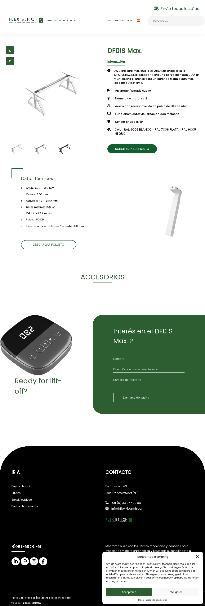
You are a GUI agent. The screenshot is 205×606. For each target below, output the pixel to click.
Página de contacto (24, 506)
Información (116, 61)
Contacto (126, 20)
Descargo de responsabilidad (54, 597)
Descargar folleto (48, 245)
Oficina (52, 20)
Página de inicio (21, 486)
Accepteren (129, 592)
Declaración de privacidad (152, 599)
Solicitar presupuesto (136, 148)
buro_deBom (31, 603)
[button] (197, 556)
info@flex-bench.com (124, 508)
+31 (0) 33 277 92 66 (123, 503)
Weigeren (176, 592)
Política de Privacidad (23, 597)
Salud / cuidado (69, 20)
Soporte (113, 20)
